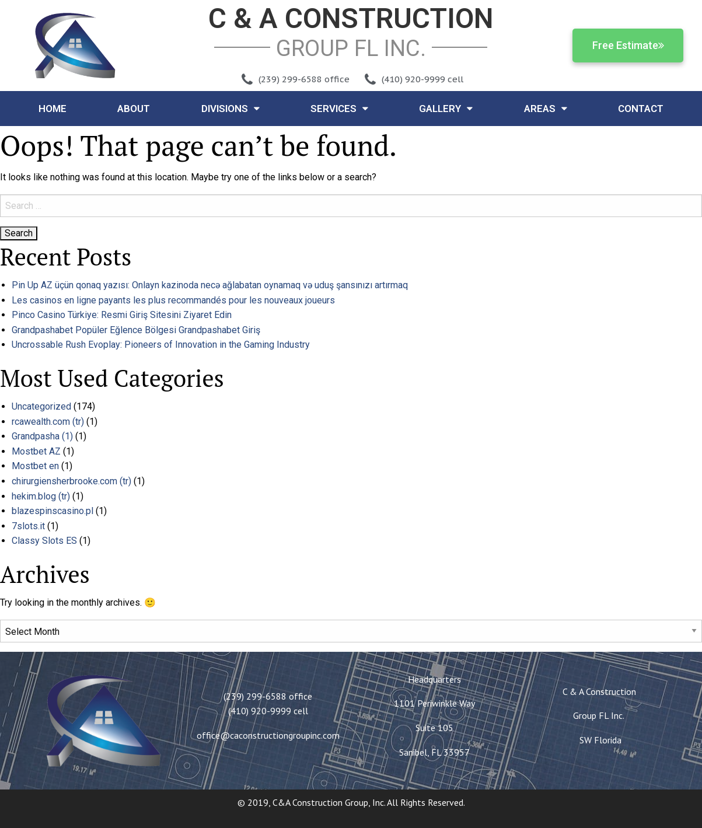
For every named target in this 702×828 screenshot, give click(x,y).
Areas (545, 108)
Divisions (230, 108)
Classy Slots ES (44, 540)
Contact (640, 108)
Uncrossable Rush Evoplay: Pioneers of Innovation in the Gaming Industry (161, 344)
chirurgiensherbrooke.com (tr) (71, 481)
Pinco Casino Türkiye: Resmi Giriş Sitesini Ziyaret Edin (122, 314)
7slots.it (28, 526)
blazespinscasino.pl (52, 510)
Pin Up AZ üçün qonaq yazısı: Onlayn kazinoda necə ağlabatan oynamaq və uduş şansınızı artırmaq (210, 285)
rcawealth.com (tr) (48, 421)
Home (53, 108)
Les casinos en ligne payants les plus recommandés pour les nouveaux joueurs (173, 300)
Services (339, 108)
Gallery (446, 108)
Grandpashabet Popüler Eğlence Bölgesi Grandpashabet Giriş (136, 330)
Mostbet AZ (36, 451)
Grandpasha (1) (42, 436)
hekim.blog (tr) (41, 496)
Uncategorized (41, 406)
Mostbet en (35, 465)
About (133, 108)
